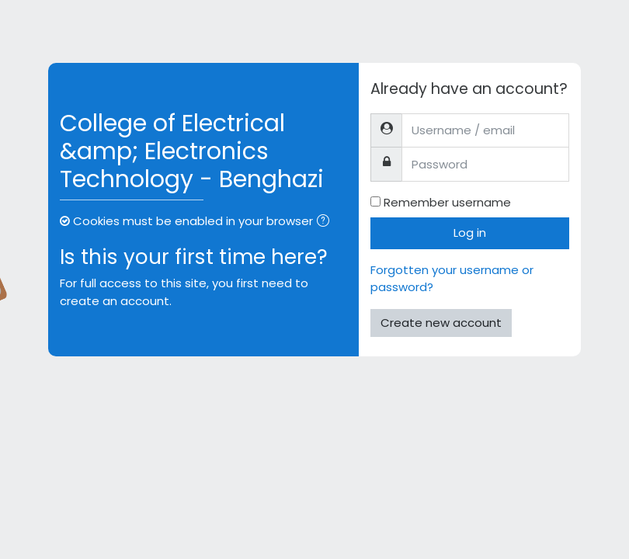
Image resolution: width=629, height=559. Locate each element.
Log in (470, 232)
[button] (326, 222)
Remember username (447, 202)
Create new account (441, 322)
